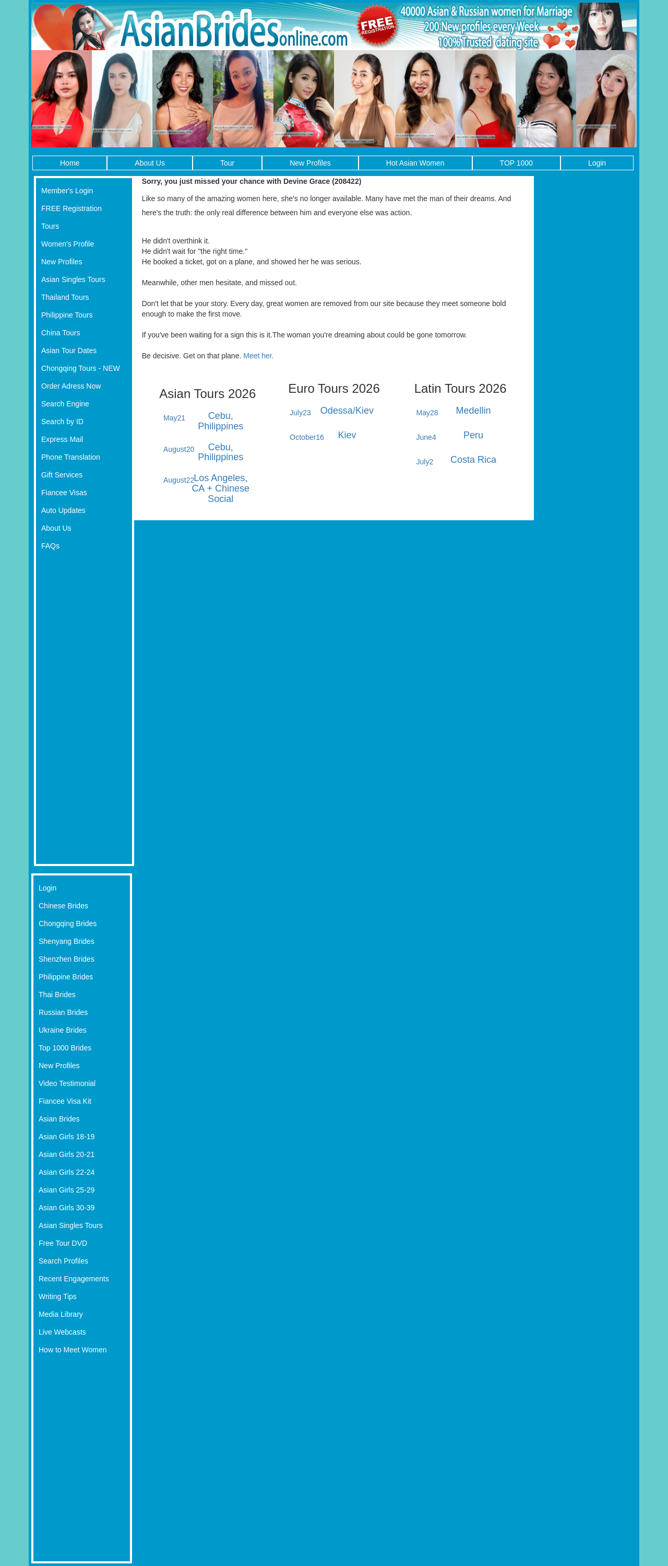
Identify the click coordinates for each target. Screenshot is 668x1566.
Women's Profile (67, 244)
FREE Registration (71, 208)
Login (597, 163)
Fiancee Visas (64, 492)
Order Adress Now (71, 386)
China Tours (60, 333)
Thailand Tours (65, 297)
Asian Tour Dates (69, 350)
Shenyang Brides (66, 941)
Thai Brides (57, 994)
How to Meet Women (72, 1350)
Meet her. (258, 356)
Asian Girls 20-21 (66, 1154)
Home (69, 163)
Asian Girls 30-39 (66, 1207)
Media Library (61, 1314)
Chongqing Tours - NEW (80, 368)
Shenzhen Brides (66, 959)
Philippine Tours (67, 315)
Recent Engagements (74, 1279)
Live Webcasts (62, 1332)
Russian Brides (63, 1012)
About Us (150, 163)
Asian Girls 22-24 (66, 1172)
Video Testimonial (67, 1083)
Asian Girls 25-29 (66, 1190)
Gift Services (61, 475)
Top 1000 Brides (65, 1048)
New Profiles (310, 163)
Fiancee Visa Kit (65, 1101)
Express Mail (62, 439)
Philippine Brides (66, 977)
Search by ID (62, 421)
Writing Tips (58, 1296)
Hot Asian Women (415, 163)
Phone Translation (70, 457)
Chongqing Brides (68, 923)
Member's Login (67, 190)
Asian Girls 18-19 (66, 1136)
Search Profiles (63, 1261)
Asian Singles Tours (73, 279)
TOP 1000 (516, 163)
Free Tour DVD (63, 1243)
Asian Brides (59, 1119)
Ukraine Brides (63, 1030)
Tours (50, 226)
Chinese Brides (63, 906)
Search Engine (65, 404)
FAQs (50, 546)
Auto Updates (63, 510)
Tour (227, 163)
